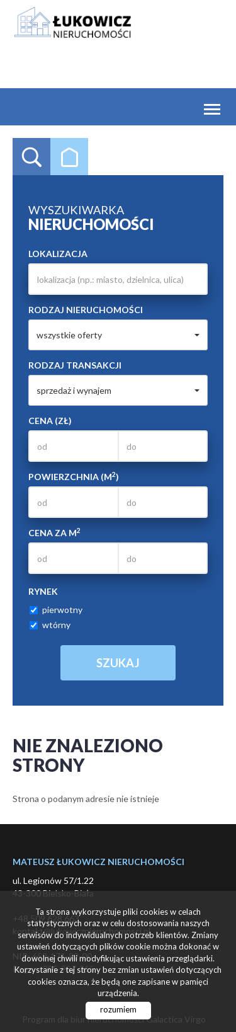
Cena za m (54, 532)
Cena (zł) (50, 420)
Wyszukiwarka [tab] (31, 157)
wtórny (50, 624)
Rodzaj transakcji (74, 365)
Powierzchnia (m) (73, 476)
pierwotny (56, 609)
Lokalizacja (57, 253)
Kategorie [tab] (69, 157)
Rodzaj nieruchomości (85, 309)
